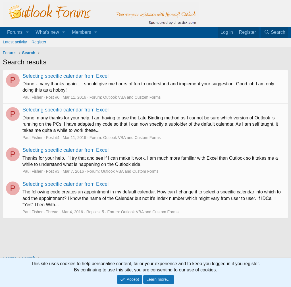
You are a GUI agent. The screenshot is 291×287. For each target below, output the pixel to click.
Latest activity (15, 42)
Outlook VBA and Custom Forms (132, 97)
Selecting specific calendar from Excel (65, 76)
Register (39, 42)
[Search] (274, 32)
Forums (14, 32)
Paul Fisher (32, 97)
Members (81, 32)
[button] (27, 32)
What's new (47, 32)
